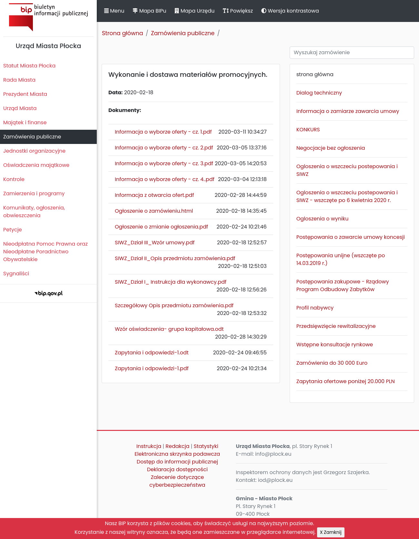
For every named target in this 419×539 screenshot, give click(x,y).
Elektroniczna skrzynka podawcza (177, 454)
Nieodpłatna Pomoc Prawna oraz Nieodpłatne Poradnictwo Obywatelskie (45, 251)
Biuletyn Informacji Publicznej (48, 17)
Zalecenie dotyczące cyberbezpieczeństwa (177, 481)
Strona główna (122, 33)
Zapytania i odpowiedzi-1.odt (152, 352)
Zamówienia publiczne (32, 136)
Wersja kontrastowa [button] (290, 11)
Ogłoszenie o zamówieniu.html (154, 211)
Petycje (12, 229)
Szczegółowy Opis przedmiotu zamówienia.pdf (174, 305)
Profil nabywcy (315, 307)
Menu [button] (114, 11)
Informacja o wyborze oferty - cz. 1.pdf (163, 132)
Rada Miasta (19, 80)
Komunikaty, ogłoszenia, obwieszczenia (34, 211)
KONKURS (308, 129)
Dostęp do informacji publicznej (177, 461)
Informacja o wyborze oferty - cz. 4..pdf (164, 179)
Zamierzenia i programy (34, 193)
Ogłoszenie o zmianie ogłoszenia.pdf (161, 226)
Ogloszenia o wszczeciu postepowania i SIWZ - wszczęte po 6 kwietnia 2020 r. (347, 196)
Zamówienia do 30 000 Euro (332, 363)
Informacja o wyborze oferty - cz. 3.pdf (164, 163)
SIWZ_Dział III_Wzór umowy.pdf (155, 242)
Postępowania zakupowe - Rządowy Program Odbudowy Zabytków (342, 285)
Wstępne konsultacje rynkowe (334, 344)
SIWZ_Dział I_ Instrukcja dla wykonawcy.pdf (170, 282)
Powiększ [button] (238, 11)
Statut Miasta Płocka (29, 65)
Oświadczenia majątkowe (36, 165)
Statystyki (206, 446)
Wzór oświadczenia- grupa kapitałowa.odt (169, 329)
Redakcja (177, 446)
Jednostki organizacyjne (34, 151)
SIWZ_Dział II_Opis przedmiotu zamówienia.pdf (175, 258)
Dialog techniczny (319, 93)
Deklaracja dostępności (177, 469)
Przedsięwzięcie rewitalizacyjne (336, 326)
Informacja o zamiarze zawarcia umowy (347, 111)
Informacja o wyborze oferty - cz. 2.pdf (164, 147)
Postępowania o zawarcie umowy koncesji (350, 237)
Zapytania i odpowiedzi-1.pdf (152, 368)
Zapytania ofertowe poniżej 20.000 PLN (345, 381)
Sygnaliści (16, 273)
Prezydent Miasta (25, 94)
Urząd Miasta (19, 108)
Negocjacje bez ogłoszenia (330, 148)
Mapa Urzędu (194, 11)
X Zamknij (331, 532)
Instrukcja (148, 446)
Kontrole (14, 179)
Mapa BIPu (149, 11)
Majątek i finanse (25, 122)
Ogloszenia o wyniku (322, 218)
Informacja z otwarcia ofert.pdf (154, 195)
